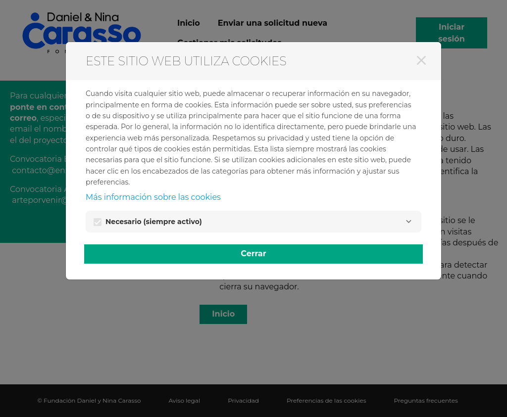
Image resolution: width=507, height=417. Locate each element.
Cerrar (253, 253)
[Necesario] (408, 222)
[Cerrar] (421, 60)
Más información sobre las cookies (153, 197)
